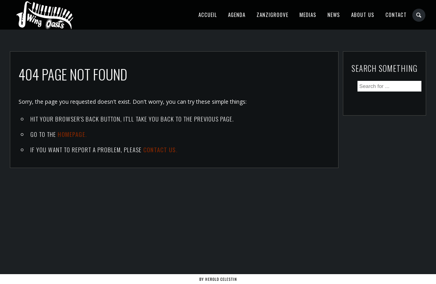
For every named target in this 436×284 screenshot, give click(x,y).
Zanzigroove (272, 15)
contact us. (160, 149)
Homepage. (72, 134)
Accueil (207, 15)
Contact (396, 15)
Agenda (236, 15)
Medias (307, 15)
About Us (362, 15)
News (333, 15)
